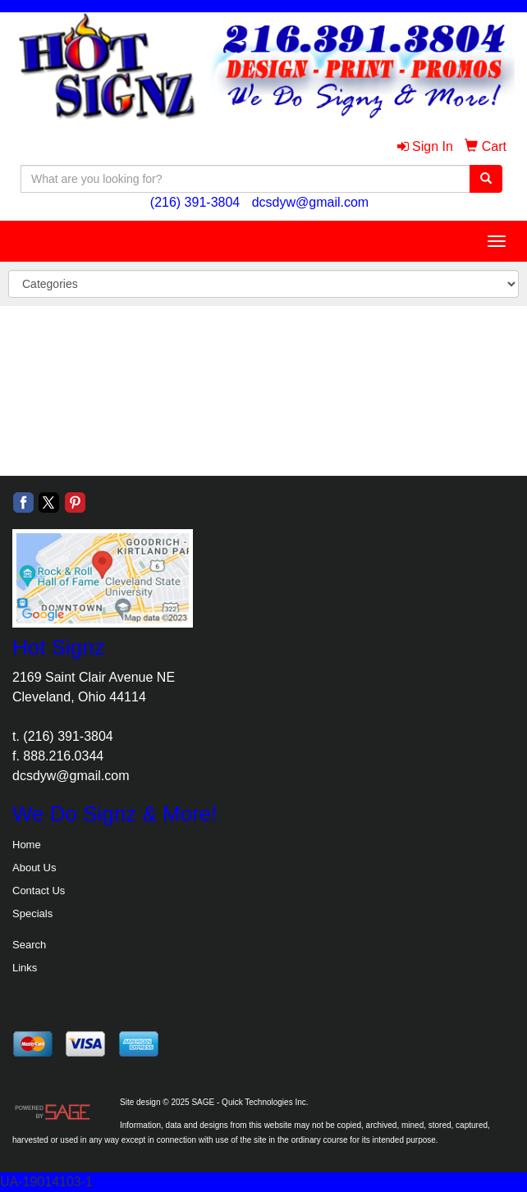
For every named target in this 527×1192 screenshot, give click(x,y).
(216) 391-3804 (195, 202)
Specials (32, 913)
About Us (34, 867)
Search (29, 945)
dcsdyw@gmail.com (310, 202)
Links (24, 967)
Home (26, 844)
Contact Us (38, 890)
